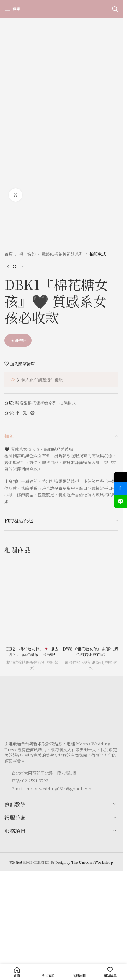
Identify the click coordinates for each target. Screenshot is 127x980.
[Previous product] (8, 266)
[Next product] (22, 266)
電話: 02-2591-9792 (30, 780)
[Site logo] (61, 8)
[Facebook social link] (17, 413)
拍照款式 (97, 254)
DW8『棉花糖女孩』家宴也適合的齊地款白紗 (90, 652)
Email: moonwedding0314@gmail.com (52, 788)
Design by (84, 862)
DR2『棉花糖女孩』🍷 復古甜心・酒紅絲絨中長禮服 (32, 652)
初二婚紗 (27, 254)
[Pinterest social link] (32, 413)
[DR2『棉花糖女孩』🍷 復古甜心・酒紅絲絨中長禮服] (32, 601)
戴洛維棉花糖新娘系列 (62, 254)
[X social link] (25, 413)
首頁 (8, 254)
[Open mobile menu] (12, 9)
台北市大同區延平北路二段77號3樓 (44, 773)
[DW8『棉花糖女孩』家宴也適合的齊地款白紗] (90, 601)
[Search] (115, 9)
